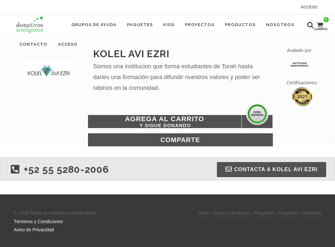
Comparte (180, 139)
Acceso (309, 7)
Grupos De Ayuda (232, 213)
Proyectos (288, 213)
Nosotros (312, 213)
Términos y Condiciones (38, 221)
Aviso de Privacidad (34, 229)
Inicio (203, 213)
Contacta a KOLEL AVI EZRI (271, 169)
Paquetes (263, 213)
